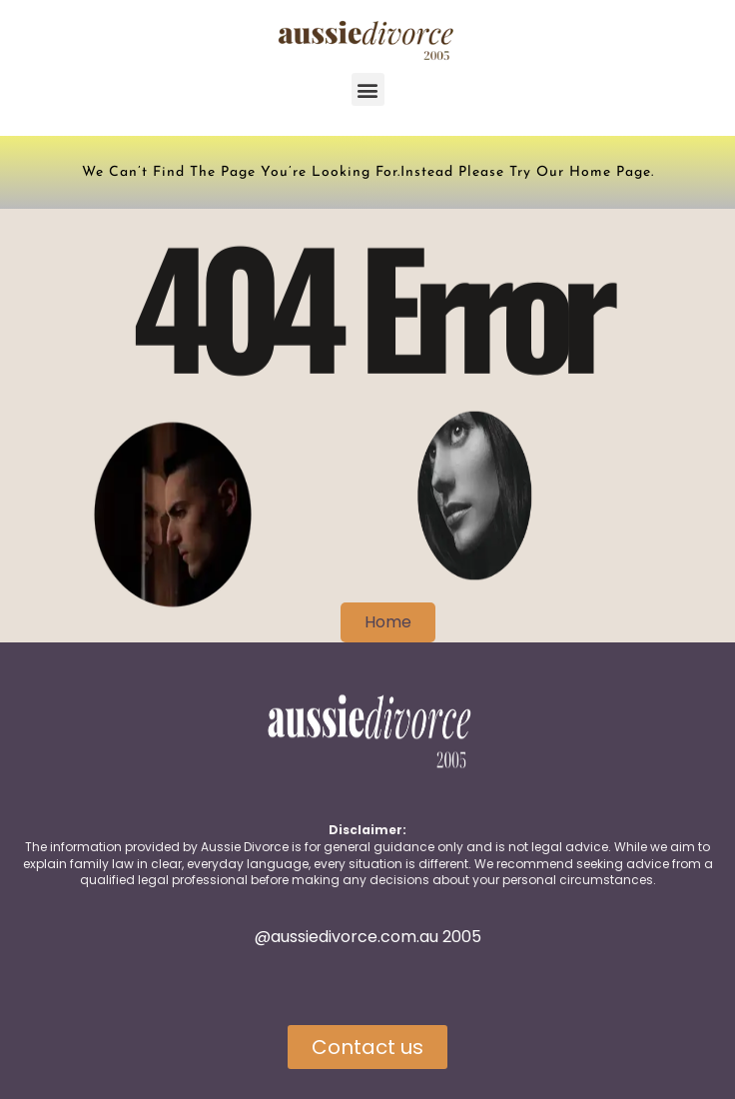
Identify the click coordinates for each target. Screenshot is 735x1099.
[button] (368, 89)
